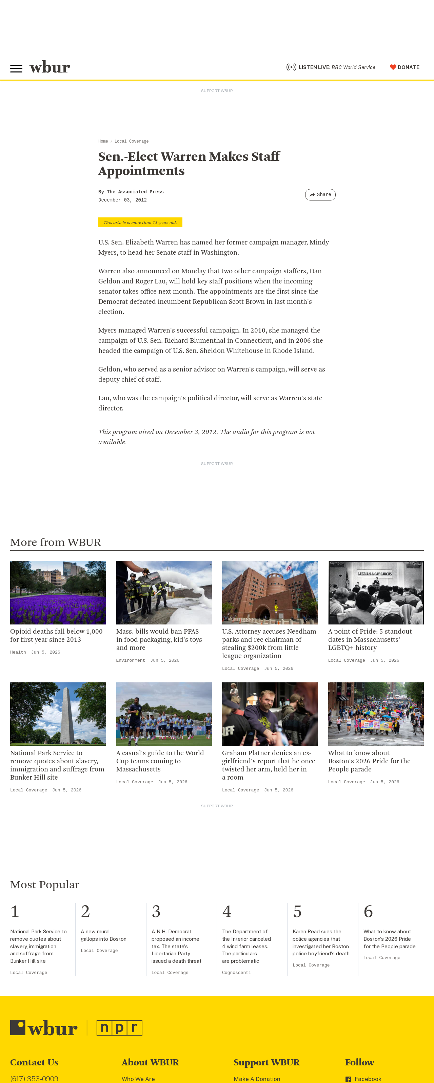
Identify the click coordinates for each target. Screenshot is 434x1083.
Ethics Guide (139, 1001)
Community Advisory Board (159, 957)
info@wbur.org (33, 927)
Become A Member (260, 946)
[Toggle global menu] (16, 69)
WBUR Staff (139, 990)
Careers (133, 979)
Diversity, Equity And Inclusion (163, 935)
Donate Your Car (256, 957)
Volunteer (247, 924)
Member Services (258, 935)
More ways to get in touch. (52, 966)
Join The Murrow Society (267, 968)
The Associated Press (135, 192)
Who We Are (138, 913)
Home (103, 141)
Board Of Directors (148, 946)
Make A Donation (257, 913)
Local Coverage (132, 141)
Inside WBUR (139, 924)
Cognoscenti (236, 807)
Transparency (141, 968)
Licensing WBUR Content (156, 1012)
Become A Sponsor (260, 979)
